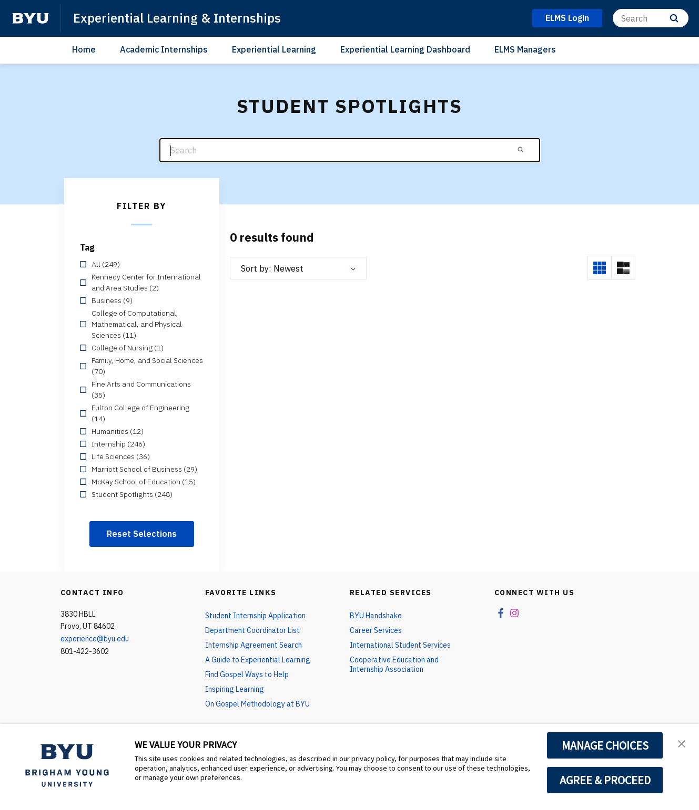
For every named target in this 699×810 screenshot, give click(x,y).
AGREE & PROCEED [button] (605, 780)
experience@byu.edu (94, 638)
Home (84, 49)
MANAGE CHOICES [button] (605, 745)
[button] (681, 743)
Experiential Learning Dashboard (405, 49)
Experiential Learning (274, 49)
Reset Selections (142, 533)
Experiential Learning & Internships (177, 17)
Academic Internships (164, 49)
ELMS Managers (525, 49)
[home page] (30, 18)
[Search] (650, 18)
